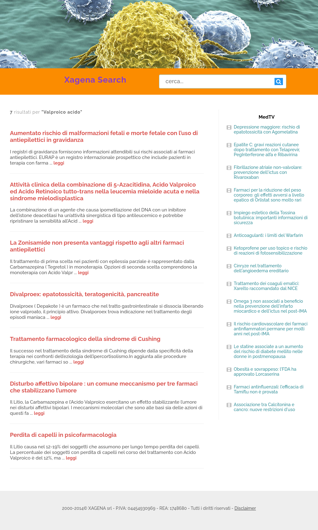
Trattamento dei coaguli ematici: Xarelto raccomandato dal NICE (266, 286)
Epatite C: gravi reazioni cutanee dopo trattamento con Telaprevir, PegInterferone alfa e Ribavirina (267, 149)
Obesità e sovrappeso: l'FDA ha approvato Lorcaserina (265, 372)
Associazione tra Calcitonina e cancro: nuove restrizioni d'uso (264, 407)
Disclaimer (245, 508)
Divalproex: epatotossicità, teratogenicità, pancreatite (84, 294)
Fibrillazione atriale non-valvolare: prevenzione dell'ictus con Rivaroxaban (268, 172)
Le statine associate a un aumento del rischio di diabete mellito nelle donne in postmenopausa (268, 351)
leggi (58, 163)
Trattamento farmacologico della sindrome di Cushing (85, 338)
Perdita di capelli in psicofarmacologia (63, 434)
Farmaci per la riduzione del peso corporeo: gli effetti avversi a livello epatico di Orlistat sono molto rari (269, 195)
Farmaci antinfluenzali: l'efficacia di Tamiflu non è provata (268, 389)
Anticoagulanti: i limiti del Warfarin (268, 235)
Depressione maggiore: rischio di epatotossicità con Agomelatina (267, 129)
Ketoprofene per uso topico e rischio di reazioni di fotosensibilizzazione (270, 251)
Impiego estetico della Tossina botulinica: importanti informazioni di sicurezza (271, 217)
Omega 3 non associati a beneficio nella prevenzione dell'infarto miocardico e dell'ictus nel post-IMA (270, 306)
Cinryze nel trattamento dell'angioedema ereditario (261, 268)
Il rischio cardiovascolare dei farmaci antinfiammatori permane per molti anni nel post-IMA (270, 328)
